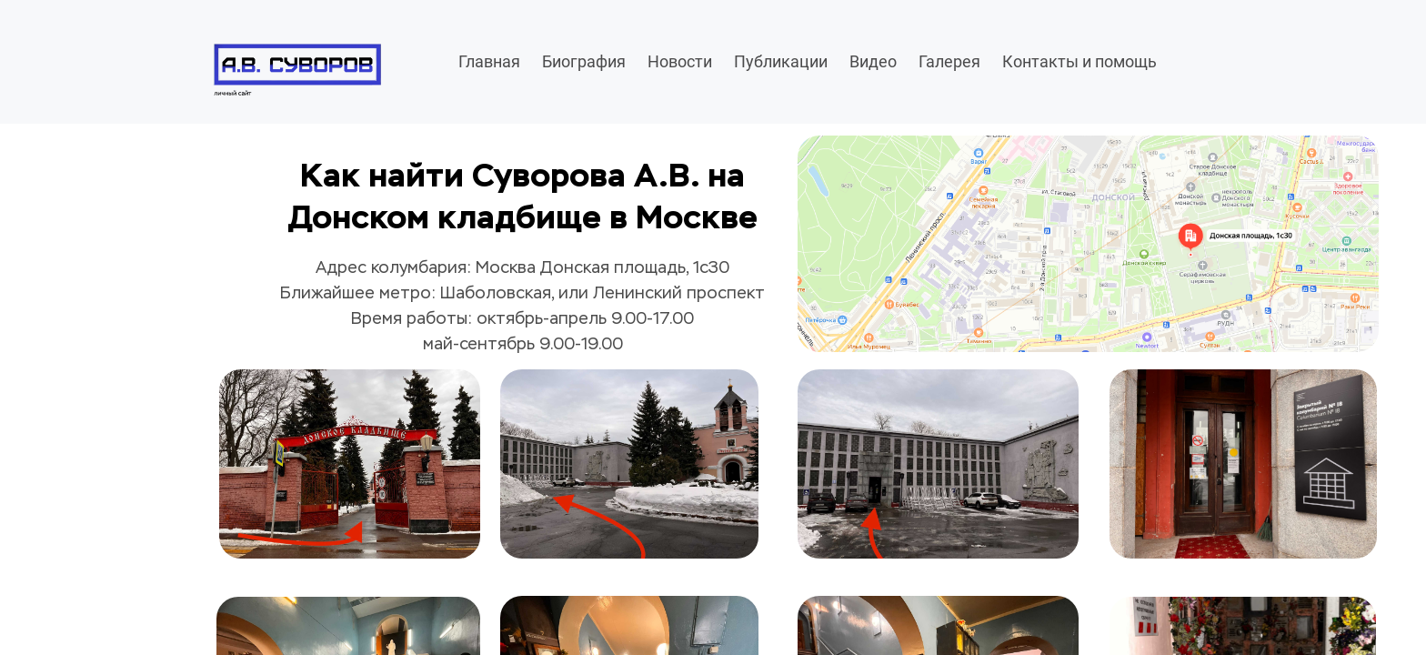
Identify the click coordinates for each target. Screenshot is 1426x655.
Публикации (781, 61)
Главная (489, 61)
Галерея (949, 61)
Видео (873, 61)
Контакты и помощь (1079, 61)
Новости (680, 61)
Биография (584, 61)
